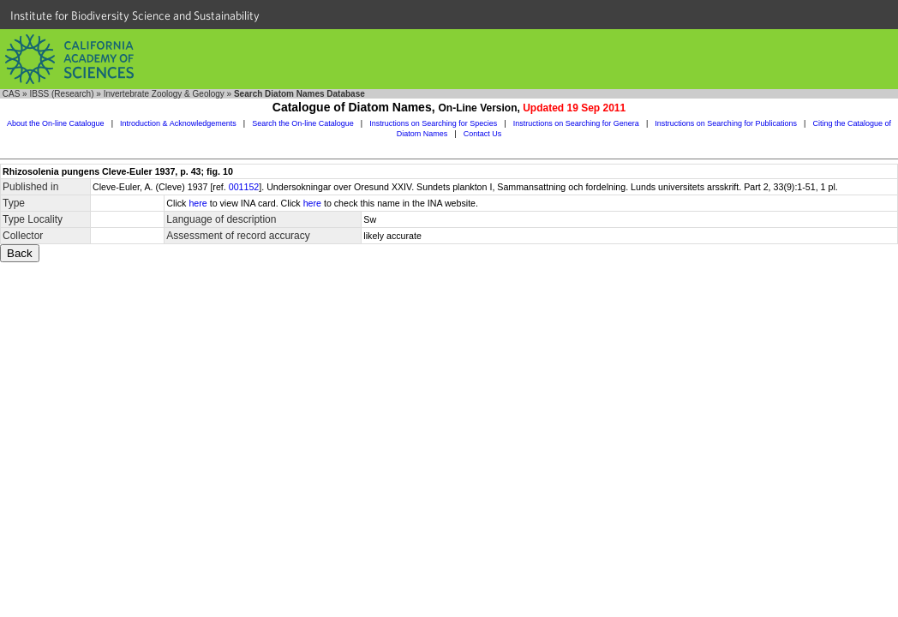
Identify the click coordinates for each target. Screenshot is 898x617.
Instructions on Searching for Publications (726, 123)
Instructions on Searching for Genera (576, 123)
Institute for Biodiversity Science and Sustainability (135, 15)
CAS (12, 94)
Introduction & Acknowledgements (178, 123)
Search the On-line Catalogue (303, 123)
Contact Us (483, 133)
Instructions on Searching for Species (433, 123)
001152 (244, 187)
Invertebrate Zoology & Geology (164, 94)
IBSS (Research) (61, 94)
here (198, 203)
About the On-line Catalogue (56, 123)
